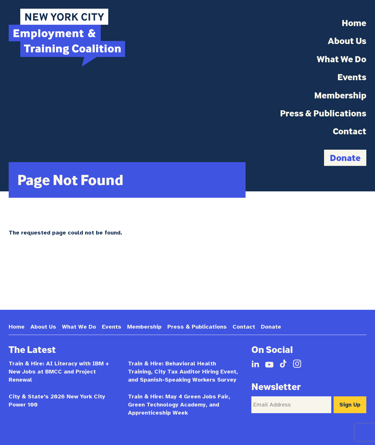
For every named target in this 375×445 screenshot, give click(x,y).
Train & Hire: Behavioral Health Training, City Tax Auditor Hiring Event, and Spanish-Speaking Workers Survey (183, 371)
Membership (340, 95)
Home (354, 22)
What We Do (341, 59)
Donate (345, 157)
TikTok (283, 364)
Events (351, 77)
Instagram (297, 364)
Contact (349, 131)
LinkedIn (255, 364)
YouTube (269, 364)
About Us (347, 40)
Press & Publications (323, 113)
